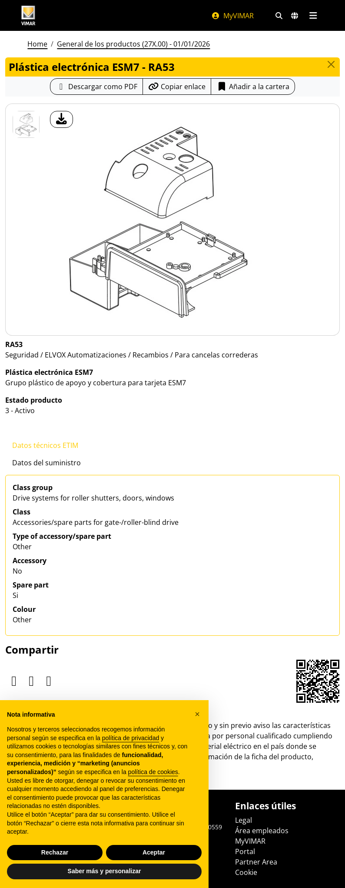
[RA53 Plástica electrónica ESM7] (26, 124)
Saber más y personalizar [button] (104, 871)
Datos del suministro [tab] (46, 462)
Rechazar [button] (54, 852)
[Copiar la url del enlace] (177, 86)
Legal (243, 820)
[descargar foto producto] (61, 119)
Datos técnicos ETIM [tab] (45, 445)
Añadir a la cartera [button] (252, 86)
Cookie (246, 872)
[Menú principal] (313, 15)
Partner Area (256, 862)
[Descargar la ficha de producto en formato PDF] (96, 86)
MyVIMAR (232, 15)
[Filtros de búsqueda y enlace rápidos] (279, 15)
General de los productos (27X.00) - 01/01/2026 (133, 44)
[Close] (331, 64)
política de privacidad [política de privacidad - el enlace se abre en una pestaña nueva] (130, 737)
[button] (197, 714)
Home (37, 44)
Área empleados (262, 830)
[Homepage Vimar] (28, 15)
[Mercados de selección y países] (294, 15)
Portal (245, 851)
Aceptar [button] (154, 852)
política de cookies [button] (153, 771)
